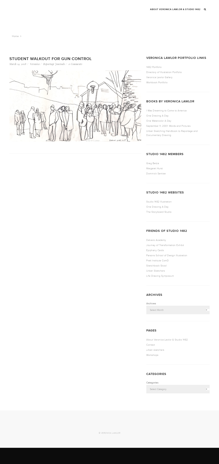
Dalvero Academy (156, 240)
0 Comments (75, 64)
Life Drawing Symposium (160, 275)
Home (15, 36)
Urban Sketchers (155, 270)
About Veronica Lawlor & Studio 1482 (167, 339)
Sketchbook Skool (156, 265)
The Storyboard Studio (159, 212)
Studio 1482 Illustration (159, 201)
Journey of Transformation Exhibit (165, 245)
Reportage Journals (54, 64)
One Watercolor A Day (158, 120)
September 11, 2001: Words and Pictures (168, 126)
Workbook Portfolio (157, 82)
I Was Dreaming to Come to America (166, 110)
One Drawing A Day (157, 115)
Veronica (35, 64)
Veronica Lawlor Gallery (159, 77)
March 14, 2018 (17, 64)
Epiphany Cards (155, 250)
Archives (151, 303)
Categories (152, 382)
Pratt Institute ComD (157, 260)
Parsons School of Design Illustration (166, 255)
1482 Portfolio (154, 67)
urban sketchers (155, 350)
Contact (150, 344)
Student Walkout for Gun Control (50, 58)
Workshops (152, 355)
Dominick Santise (156, 173)
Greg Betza (152, 163)
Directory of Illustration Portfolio (164, 72)
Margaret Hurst (154, 168)
